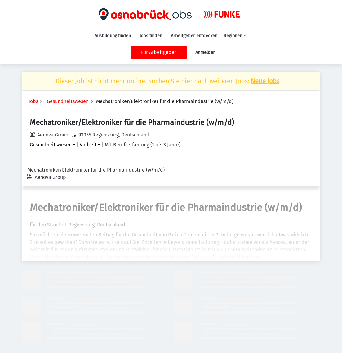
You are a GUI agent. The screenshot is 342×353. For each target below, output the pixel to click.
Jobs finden (151, 35)
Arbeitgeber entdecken (194, 35)
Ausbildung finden (113, 35)
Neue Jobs (265, 81)
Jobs (33, 101)
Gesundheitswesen (68, 101)
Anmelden (205, 52)
